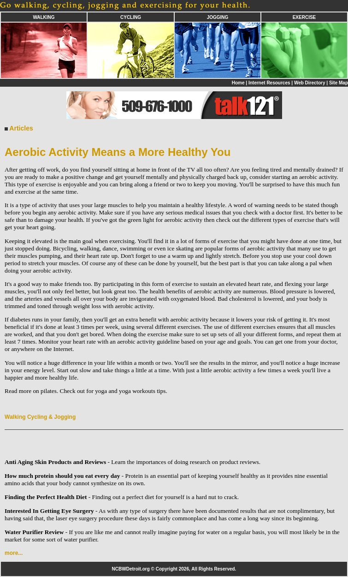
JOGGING (218, 17)
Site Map (338, 82)
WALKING (43, 17)
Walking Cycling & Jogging (40, 417)
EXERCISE (304, 17)
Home (238, 82)
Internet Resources (269, 82)
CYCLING (130, 17)
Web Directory (309, 82)
